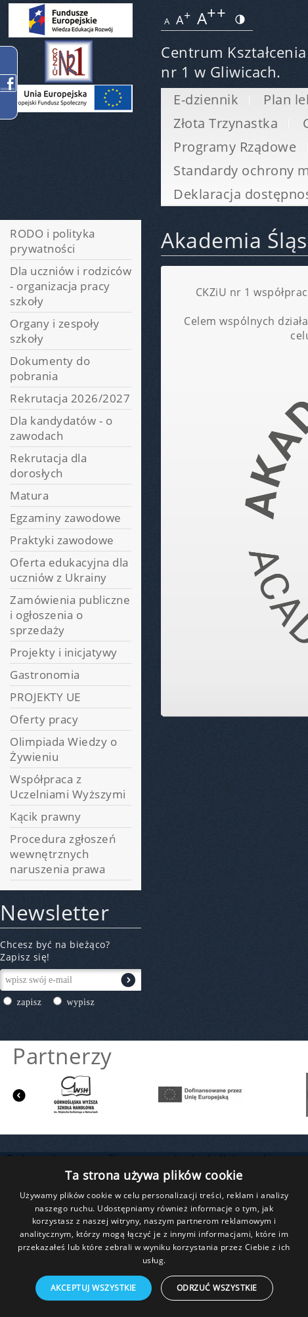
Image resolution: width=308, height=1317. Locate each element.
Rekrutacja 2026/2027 (70, 398)
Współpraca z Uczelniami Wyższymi (68, 786)
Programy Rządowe (234, 147)
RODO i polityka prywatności (52, 241)
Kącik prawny (45, 816)
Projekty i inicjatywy (64, 652)
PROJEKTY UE (45, 696)
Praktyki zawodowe (62, 540)
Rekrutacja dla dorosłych (48, 465)
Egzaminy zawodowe (65, 517)
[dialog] (154, 1236)
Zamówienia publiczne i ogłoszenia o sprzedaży (70, 614)
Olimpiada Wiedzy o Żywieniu (63, 749)
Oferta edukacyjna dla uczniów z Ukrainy (69, 570)
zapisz (29, 1002)
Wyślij (128, 980)
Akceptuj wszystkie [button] (94, 1287)
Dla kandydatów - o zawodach (61, 428)
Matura (29, 495)
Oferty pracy (44, 719)
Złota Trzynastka (225, 123)
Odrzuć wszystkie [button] (217, 1287)
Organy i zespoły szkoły (54, 331)
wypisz (80, 1002)
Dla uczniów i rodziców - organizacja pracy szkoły (70, 286)
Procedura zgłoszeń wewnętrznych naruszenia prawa (63, 853)
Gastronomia (45, 674)
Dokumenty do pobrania (50, 368)
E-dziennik (205, 99)
